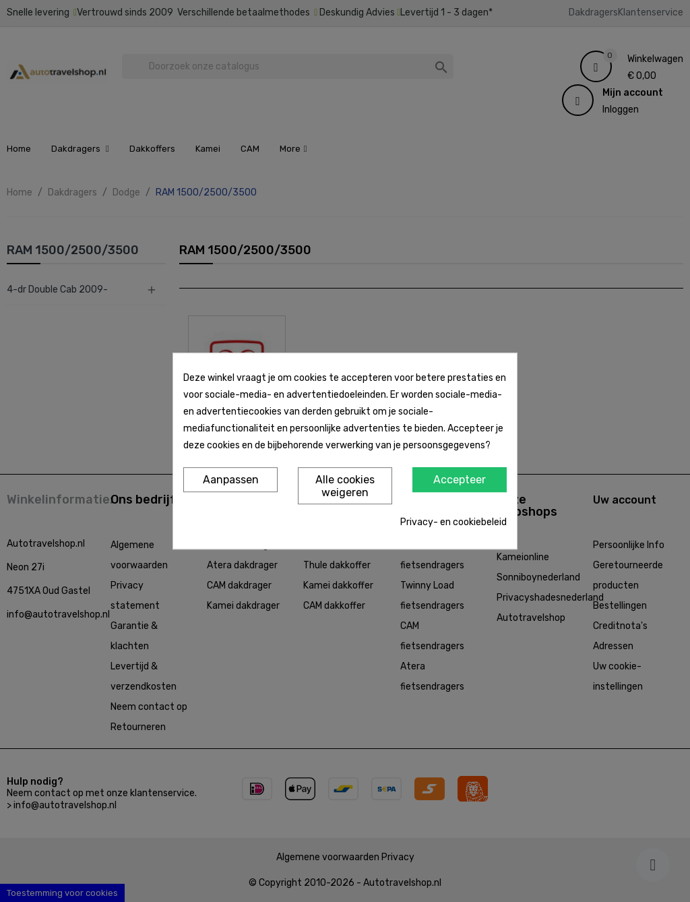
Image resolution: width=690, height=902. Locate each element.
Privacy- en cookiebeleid (453, 522)
